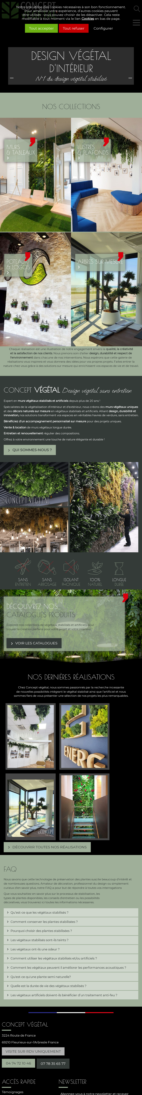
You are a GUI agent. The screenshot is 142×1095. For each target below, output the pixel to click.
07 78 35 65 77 (53, 1063)
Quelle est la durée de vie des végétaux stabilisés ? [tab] (48, 986)
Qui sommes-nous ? (32, 450)
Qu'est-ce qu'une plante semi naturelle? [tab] (41, 977)
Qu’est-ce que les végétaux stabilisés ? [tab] (39, 912)
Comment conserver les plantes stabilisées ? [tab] (44, 922)
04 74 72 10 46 (18, 1063)
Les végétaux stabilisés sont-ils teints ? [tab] (39, 940)
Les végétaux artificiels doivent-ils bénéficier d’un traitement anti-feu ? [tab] (64, 995)
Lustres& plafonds (93, 149)
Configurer (103, 28)
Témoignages (12, 1092)
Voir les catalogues (36, 643)
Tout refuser (73, 28)
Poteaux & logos (18, 264)
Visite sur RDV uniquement (33, 1051)
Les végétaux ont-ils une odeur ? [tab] (35, 949)
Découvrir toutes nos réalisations (49, 847)
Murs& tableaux (20, 149)
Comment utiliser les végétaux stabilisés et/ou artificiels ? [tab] (54, 958)
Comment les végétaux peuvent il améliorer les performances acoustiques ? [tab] (68, 967)
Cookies (88, 19)
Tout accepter (41, 28)
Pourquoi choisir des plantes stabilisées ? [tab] (41, 931)
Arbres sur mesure (100, 261)
